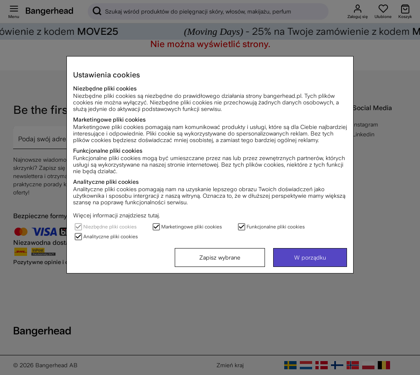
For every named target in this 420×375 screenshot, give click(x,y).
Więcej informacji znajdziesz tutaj (116, 215)
